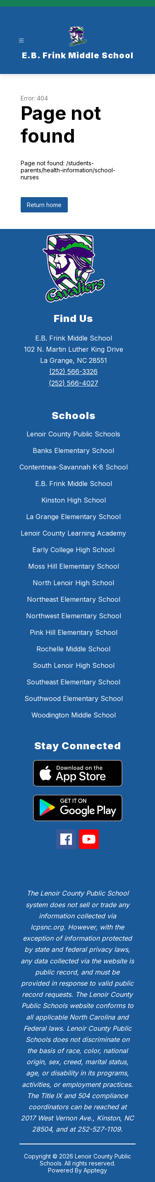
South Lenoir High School (73, 665)
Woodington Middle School (73, 715)
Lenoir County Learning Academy (73, 533)
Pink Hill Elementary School (73, 632)
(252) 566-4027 (73, 383)
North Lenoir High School (73, 583)
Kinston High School (73, 500)
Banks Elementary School (73, 450)
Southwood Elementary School (73, 698)
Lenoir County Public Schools (73, 434)
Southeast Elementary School (73, 682)
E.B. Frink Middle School (73, 483)
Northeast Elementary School (73, 599)
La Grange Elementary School (73, 516)
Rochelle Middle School (73, 649)
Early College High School (73, 550)
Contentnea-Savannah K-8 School (73, 467)
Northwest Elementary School (73, 616)
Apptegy (95, 1170)
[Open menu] (21, 40)
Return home (44, 204)
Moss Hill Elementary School (73, 566)
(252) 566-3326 (73, 371)
